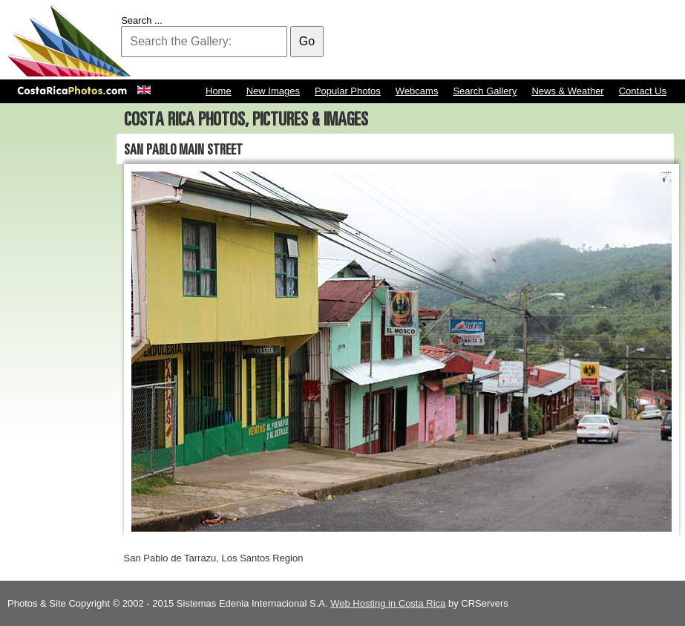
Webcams (417, 91)
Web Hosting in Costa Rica (387, 603)
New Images (273, 91)
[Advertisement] (407, 40)
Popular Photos (348, 91)
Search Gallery (485, 91)
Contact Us (642, 91)
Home (219, 91)
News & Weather (567, 91)
